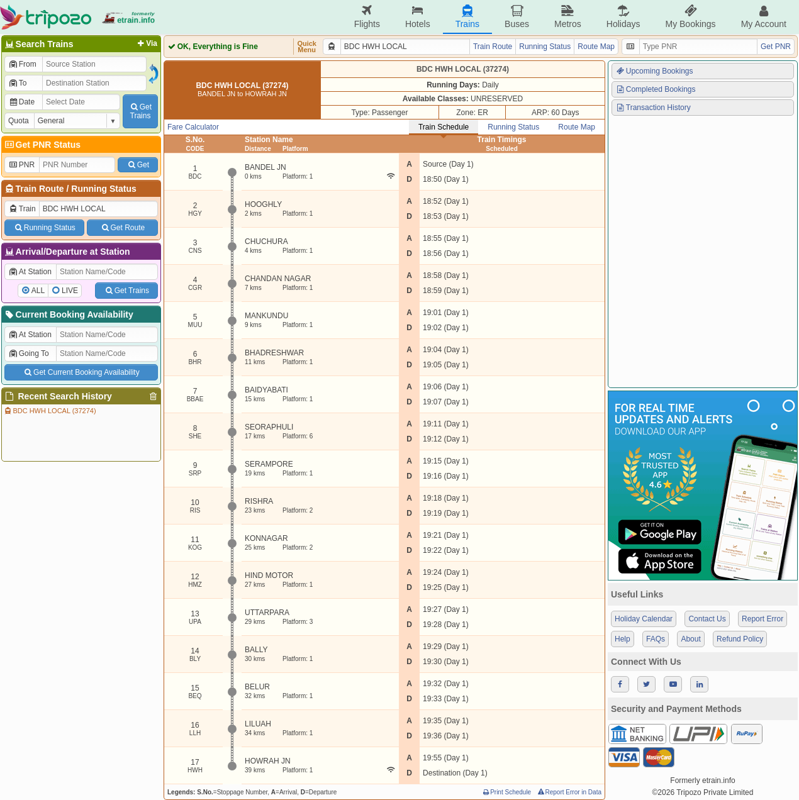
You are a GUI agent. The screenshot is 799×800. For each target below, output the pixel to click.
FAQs (655, 639)
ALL (38, 290)
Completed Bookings (655, 89)
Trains (467, 16)
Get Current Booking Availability (81, 372)
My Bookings (690, 16)
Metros (567, 16)
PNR (21, 164)
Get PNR (776, 46)
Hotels (417, 16)
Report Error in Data (569, 792)
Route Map (596, 46)
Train (22, 208)
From (22, 64)
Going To (28, 353)
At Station (30, 271)
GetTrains (140, 111)
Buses (517, 16)
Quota (18, 120)
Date (21, 101)
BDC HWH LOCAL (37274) (49, 410)
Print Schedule (506, 792)
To (17, 83)
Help (622, 639)
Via (146, 43)
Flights (367, 16)
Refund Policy (740, 639)
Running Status (103, 189)
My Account (763, 16)
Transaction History (653, 107)
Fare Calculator (193, 127)
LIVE (70, 290)
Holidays (623, 16)
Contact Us (706, 618)
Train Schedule (443, 127)
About (690, 639)
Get (137, 164)
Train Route (40, 189)
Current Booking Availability (68, 314)
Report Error (762, 618)
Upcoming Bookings (654, 71)
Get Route (122, 227)
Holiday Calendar (644, 618)
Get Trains (126, 290)
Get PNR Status (42, 145)
